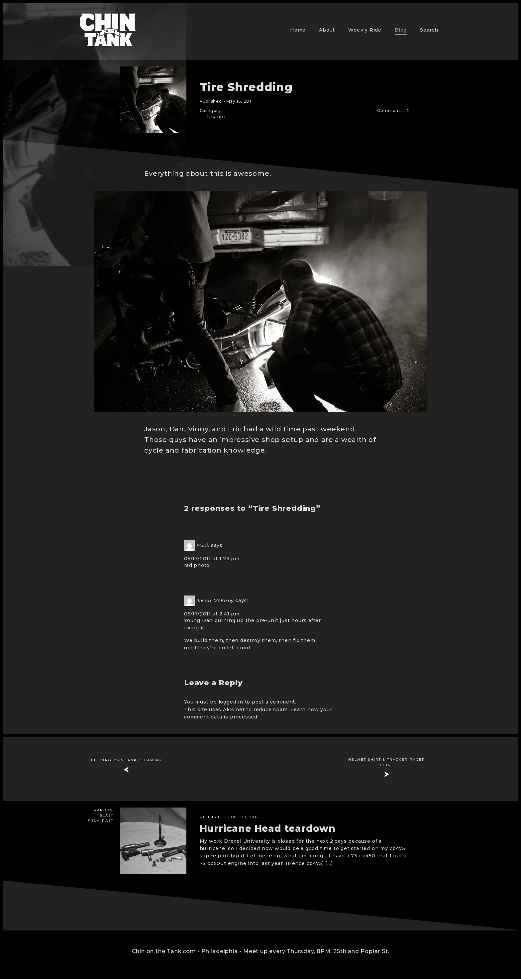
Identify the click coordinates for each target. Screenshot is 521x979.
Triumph (216, 116)
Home (298, 30)
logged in (231, 702)
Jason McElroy (215, 600)
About (327, 30)
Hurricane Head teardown (268, 828)
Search (429, 30)
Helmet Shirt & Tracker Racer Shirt (386, 762)
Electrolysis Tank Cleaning (126, 760)
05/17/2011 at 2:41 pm (212, 614)
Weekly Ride (364, 30)
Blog (401, 30)
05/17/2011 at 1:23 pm (212, 559)
